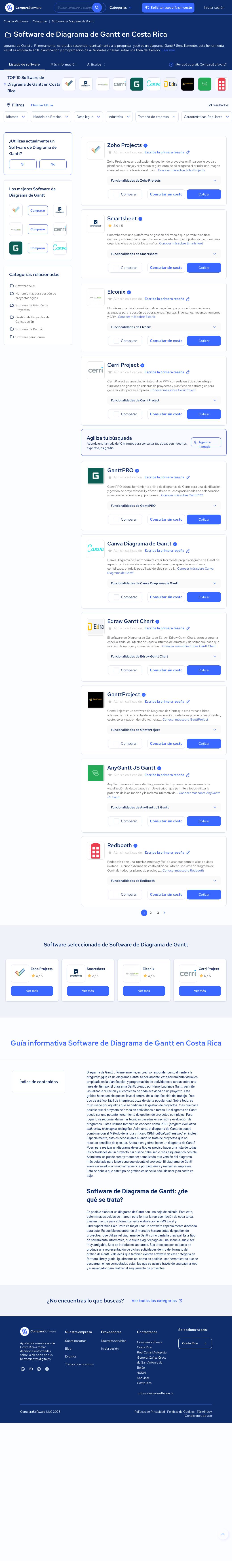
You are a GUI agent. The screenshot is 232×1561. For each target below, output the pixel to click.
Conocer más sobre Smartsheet (181, 243)
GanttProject (123, 694)
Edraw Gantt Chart (130, 621)
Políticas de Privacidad (150, 1412)
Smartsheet (122, 218)
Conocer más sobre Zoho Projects (181, 170)
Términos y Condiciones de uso (198, 1414)
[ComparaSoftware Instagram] (47, 1369)
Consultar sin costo (166, 194)
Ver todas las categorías (157, 1300)
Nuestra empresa (78, 1332)
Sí (22, 164)
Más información (63, 64)
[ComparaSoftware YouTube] (31, 1369)
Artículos (96, 64)
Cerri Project (123, 364)
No (53, 164)
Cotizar (203, 194)
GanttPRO (120, 470)
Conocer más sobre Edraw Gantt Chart (189, 646)
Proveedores (111, 1332)
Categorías (121, 7)
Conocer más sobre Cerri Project (173, 390)
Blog (68, 1349)
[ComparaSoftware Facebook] (39, 1369)
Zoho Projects (124, 145)
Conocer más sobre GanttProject (185, 719)
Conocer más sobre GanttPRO (182, 495)
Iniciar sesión (214, 7)
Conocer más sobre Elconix (137, 317)
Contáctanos (147, 1332)
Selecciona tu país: (193, 1330)
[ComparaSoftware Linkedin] (22, 1369)
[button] (164, 180)
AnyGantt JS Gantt (131, 767)
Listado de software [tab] (24, 64)
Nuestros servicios (113, 1341)
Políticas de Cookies (180, 1412)
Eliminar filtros (42, 105)
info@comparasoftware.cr (153, 1393)
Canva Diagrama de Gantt (139, 543)
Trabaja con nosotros (79, 1364)
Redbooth (119, 845)
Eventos (70, 1356)
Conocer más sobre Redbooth (183, 870)
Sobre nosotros (75, 1341)
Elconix (116, 291)
